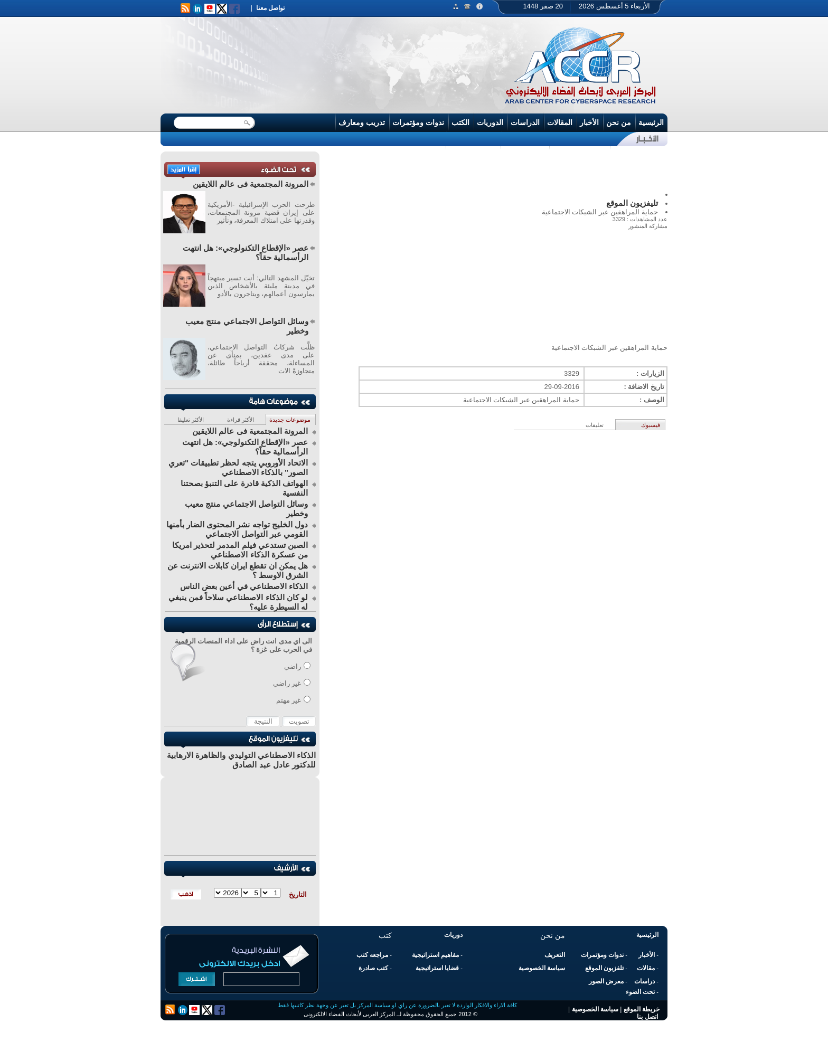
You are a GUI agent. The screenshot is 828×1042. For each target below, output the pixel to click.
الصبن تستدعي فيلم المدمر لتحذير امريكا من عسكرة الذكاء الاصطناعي (240, 550)
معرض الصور (606, 981)
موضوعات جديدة (289, 419)
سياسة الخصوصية (542, 968)
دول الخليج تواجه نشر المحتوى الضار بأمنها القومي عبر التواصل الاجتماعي (237, 529)
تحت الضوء (640, 992)
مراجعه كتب (372, 955)
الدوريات (490, 122)
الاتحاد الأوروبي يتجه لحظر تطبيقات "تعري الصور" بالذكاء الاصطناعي (238, 467)
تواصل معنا (270, 8)
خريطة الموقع (642, 1009)
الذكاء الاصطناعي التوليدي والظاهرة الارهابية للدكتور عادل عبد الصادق (241, 760)
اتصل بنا (647, 1016)
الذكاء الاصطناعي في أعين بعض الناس (244, 586)
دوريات (453, 935)
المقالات (559, 122)
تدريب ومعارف (361, 122)
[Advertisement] (495, 171)
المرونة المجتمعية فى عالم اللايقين (250, 183)
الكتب (460, 122)
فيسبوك (650, 425)
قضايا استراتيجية (437, 968)
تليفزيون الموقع (632, 202)
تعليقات (595, 425)
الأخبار (589, 122)
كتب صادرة (373, 968)
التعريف (554, 955)
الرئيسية (651, 122)
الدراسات (525, 122)
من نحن (618, 122)
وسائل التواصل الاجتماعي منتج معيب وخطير (246, 326)
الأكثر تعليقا (190, 419)
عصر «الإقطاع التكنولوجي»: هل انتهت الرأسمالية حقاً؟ (245, 252)
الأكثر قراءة (240, 419)
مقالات (646, 968)
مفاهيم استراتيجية (435, 955)
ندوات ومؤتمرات (418, 122)
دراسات (644, 981)
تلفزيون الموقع (604, 968)
